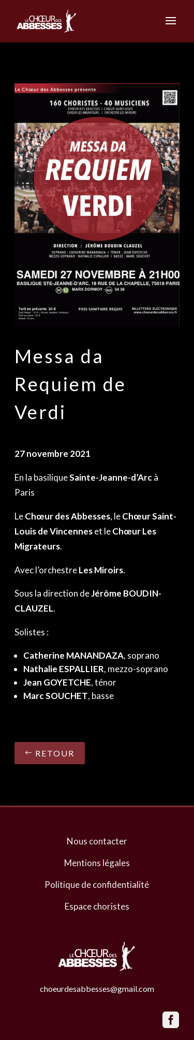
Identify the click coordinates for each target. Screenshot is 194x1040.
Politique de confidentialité (96, 884)
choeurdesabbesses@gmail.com (97, 988)
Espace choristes (97, 906)
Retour (54, 753)
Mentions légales (97, 862)
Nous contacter (97, 841)
